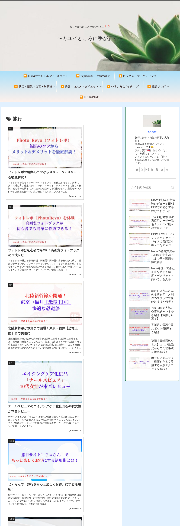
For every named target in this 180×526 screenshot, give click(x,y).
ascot (152, 132)
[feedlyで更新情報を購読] (162, 169)
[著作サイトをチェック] (137, 169)
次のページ (61, 473)
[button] (172, 187)
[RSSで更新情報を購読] (167, 169)
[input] (152, 187)
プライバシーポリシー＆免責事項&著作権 (135, 515)
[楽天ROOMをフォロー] (157, 169)
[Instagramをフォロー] (147, 169)
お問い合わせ (169, 515)
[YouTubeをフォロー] (152, 169)
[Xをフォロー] (142, 169)
